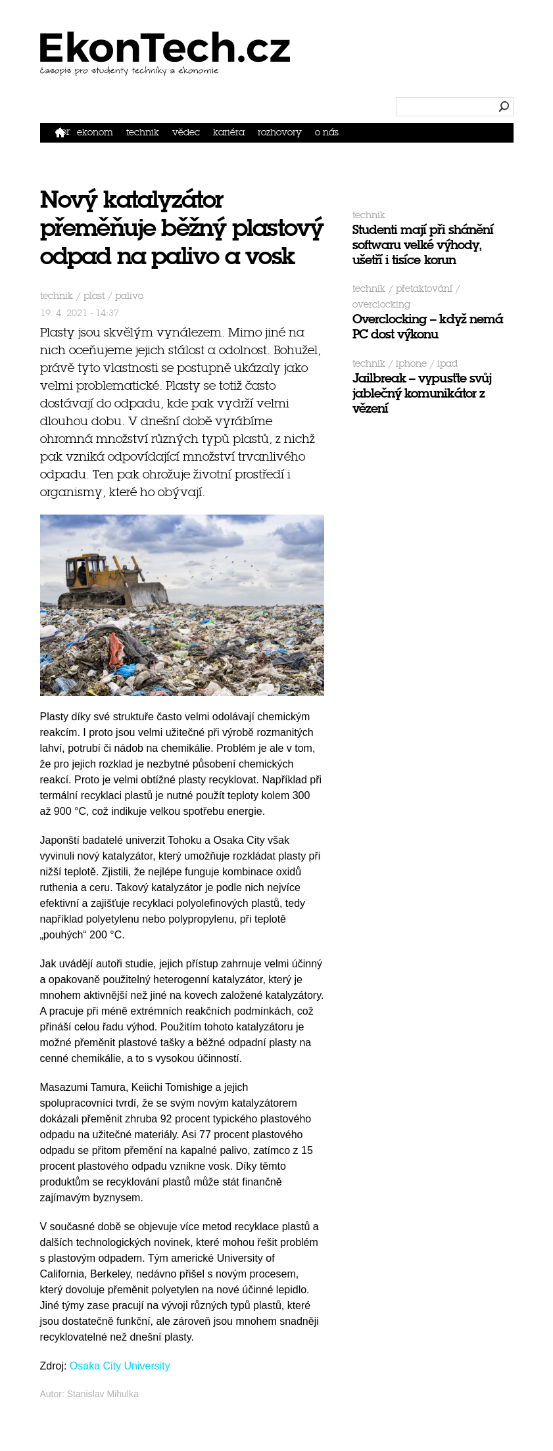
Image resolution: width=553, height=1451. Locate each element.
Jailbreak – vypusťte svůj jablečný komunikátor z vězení (421, 393)
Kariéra (229, 132)
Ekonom (95, 132)
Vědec (186, 132)
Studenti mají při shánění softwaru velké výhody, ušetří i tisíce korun (422, 244)
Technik (142, 132)
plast (94, 296)
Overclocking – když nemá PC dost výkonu (427, 326)
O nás (327, 132)
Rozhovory (280, 132)
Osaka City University (120, 1365)
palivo (129, 296)
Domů (62, 131)
